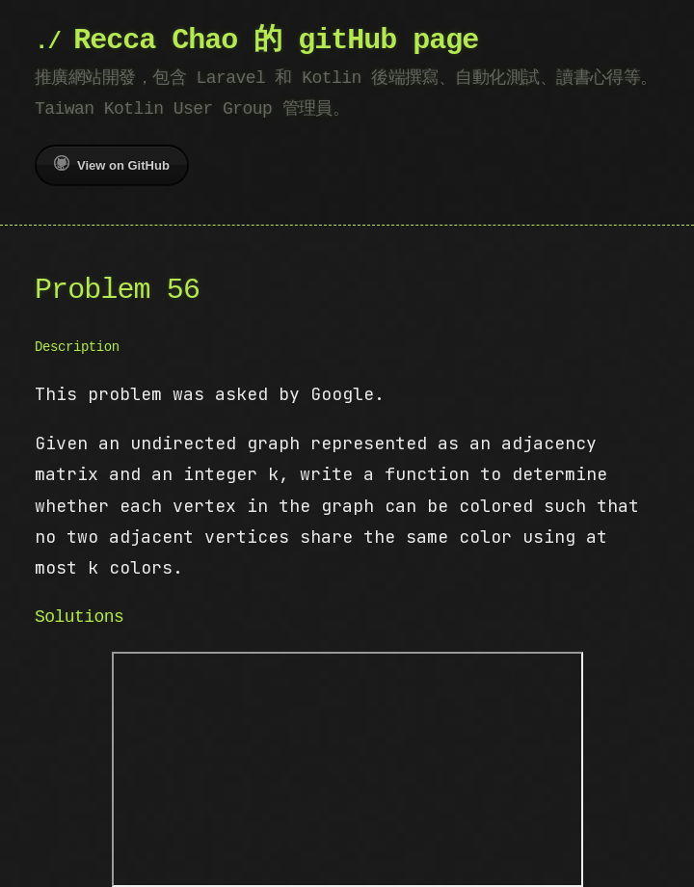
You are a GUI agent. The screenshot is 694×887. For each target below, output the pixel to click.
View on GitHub (112, 164)
